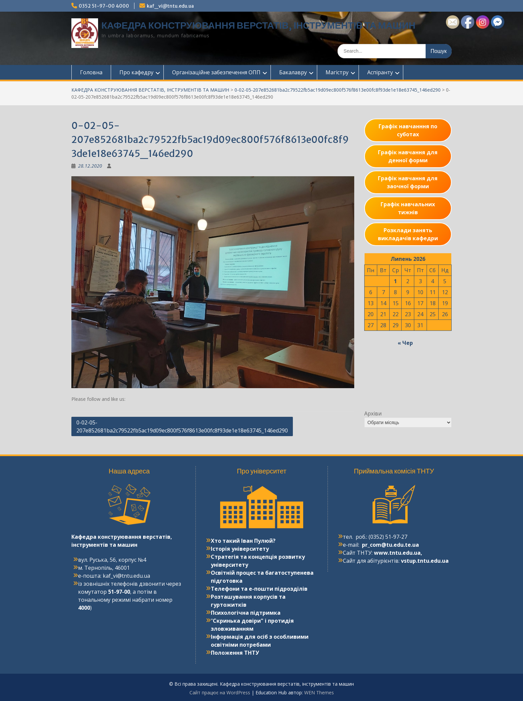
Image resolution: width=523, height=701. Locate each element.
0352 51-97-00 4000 (104, 6)
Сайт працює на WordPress (219, 692)
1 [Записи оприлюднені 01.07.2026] (395, 281)
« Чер (405, 343)
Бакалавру (293, 72)
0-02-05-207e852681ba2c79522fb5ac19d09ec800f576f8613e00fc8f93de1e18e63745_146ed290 (337, 90)
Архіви (373, 413)
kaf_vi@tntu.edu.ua (170, 6)
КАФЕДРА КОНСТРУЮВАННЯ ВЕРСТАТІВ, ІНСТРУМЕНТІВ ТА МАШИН (258, 25)
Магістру (337, 72)
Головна (91, 72)
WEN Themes (319, 692)
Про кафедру (136, 72)
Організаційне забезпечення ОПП (216, 72)
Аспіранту (380, 72)
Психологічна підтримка (246, 612)
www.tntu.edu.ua (397, 552)
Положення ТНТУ (235, 652)
